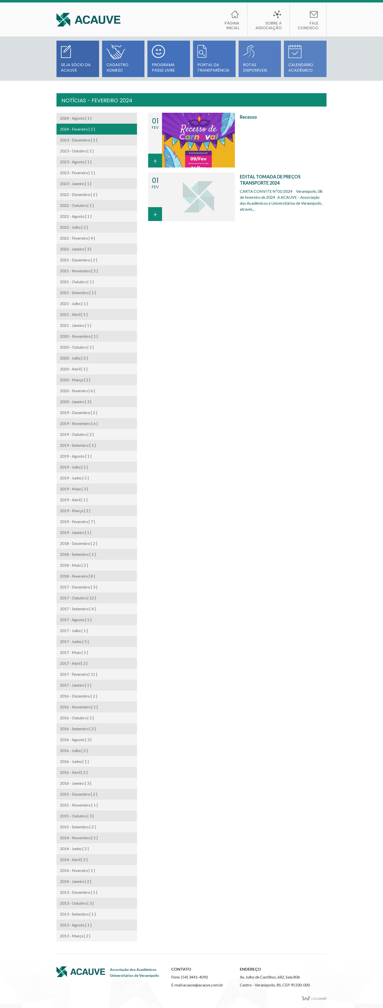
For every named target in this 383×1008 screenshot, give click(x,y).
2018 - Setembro (78, 554)
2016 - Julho (74, 750)
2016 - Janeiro (75, 783)
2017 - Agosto (75, 619)
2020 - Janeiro (75, 401)
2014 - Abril (73, 859)
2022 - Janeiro (75, 249)
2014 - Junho (74, 848)
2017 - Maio (74, 652)
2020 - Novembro (79, 336)
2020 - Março (75, 379)
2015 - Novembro (79, 805)
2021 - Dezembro (78, 259)
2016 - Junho (74, 761)
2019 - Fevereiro (77, 521)
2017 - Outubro (78, 597)
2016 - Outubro (77, 717)
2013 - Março (75, 935)
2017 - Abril (73, 663)
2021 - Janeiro (75, 325)
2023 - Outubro (77, 150)
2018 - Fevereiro (77, 576)
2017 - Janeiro (75, 685)
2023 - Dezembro (78, 140)
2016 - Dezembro (78, 696)
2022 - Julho (74, 227)
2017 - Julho (74, 630)
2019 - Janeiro (75, 532)
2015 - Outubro (77, 815)
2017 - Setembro (78, 608)
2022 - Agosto (75, 216)
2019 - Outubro (77, 434)
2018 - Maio (74, 565)
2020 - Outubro (77, 347)
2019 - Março (75, 510)
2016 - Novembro (79, 706)
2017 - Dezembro (78, 587)
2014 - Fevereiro (77, 870)
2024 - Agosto (75, 118)
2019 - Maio (74, 488)
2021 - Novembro (79, 270)
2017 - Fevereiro (78, 674)
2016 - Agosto (75, 739)
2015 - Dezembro (78, 794)
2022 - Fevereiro (77, 238)
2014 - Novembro (79, 837)
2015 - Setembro (78, 826)
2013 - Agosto (75, 925)
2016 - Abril (73, 772)
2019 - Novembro (79, 423)
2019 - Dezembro (78, 412)
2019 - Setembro (78, 445)
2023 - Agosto (75, 161)
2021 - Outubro (77, 281)
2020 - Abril (73, 368)
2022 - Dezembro (78, 194)
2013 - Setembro (78, 914)
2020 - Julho (74, 358)
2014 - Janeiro (75, 881)
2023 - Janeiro (75, 183)
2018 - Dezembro (78, 543)
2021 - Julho (74, 303)
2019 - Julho (74, 467)
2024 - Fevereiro (77, 129)
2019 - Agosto (75, 456)
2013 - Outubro (77, 903)
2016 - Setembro (78, 728)
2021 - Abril (73, 314)
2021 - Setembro (78, 292)
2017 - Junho (74, 641)
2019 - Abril (73, 499)
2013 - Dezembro (78, 892)
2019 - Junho (74, 478)
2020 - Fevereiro (77, 390)
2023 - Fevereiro (77, 172)
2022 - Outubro (77, 205)
